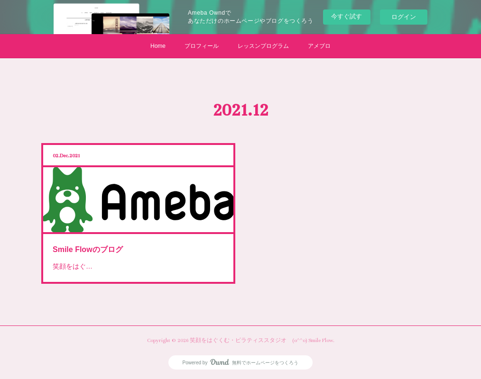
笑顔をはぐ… (80, 259)
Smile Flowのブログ (93, 245)
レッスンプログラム (263, 46)
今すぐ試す (346, 16)
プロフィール (202, 46)
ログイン (403, 16)
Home (158, 46)
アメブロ (319, 46)
